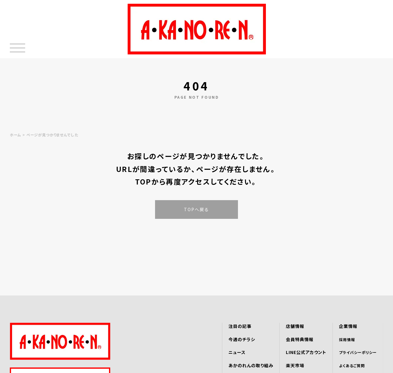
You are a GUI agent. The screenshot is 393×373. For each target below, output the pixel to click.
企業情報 (348, 326)
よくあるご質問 (352, 365)
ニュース (237, 352)
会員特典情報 (299, 339)
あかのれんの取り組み (250, 365)
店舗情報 (295, 326)
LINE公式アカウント (306, 352)
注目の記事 (239, 326)
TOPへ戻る (196, 209)
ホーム (15, 134)
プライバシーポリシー (358, 352)
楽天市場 (295, 365)
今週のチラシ (241, 339)
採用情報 (347, 339)
